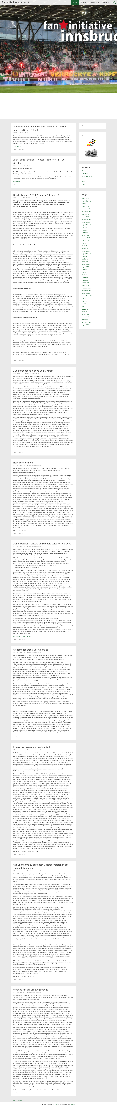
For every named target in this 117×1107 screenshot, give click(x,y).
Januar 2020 (85, 198)
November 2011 (86, 322)
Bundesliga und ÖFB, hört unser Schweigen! (36, 195)
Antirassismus (94, 2)
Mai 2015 (84, 246)
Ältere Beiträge (16, 1100)
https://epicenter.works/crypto (22, 636)
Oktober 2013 (86, 264)
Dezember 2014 (86, 248)
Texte (23, 452)
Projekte (83, 2)
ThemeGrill (73, 1104)
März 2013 (85, 280)
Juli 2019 (84, 203)
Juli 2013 (84, 269)
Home (75, 2)
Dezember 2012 (86, 288)
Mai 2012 (84, 306)
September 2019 (87, 201)
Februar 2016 (85, 235)
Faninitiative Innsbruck (15, 2)
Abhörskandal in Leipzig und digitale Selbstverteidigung (42, 543)
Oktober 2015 (86, 238)
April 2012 (85, 309)
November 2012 (86, 290)
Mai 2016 (84, 230)
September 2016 (87, 225)
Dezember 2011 (86, 319)
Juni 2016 (84, 227)
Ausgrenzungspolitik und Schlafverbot (33, 370)
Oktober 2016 (86, 222)
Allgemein (18, 149)
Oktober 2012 (86, 293)
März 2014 (85, 261)
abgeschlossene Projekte (89, 171)
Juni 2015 (84, 243)
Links (83, 179)
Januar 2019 (85, 206)
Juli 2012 (84, 301)
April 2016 (85, 232)
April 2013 (85, 277)
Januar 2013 (85, 285)
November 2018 (86, 211)
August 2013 (85, 267)
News (23, 149)
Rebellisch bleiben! (23, 462)
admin (28, 133)
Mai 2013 (84, 275)
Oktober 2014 (86, 251)
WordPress (55, 1104)
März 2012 (85, 311)
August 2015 (85, 240)
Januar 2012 (85, 317)
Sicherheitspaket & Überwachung (30, 649)
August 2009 (85, 325)
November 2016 (86, 219)
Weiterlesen (17, 146)
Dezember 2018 (86, 209)
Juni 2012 (84, 304)
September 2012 (87, 296)
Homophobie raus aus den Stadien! (31, 747)
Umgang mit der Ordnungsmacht (30, 989)
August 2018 (85, 214)
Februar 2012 (86, 314)
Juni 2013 (84, 272)
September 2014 (87, 254)
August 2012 (85, 298)
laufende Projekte (87, 176)
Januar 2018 (85, 217)
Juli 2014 (84, 256)
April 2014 (85, 259)
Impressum (106, 2)
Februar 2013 (85, 283)
